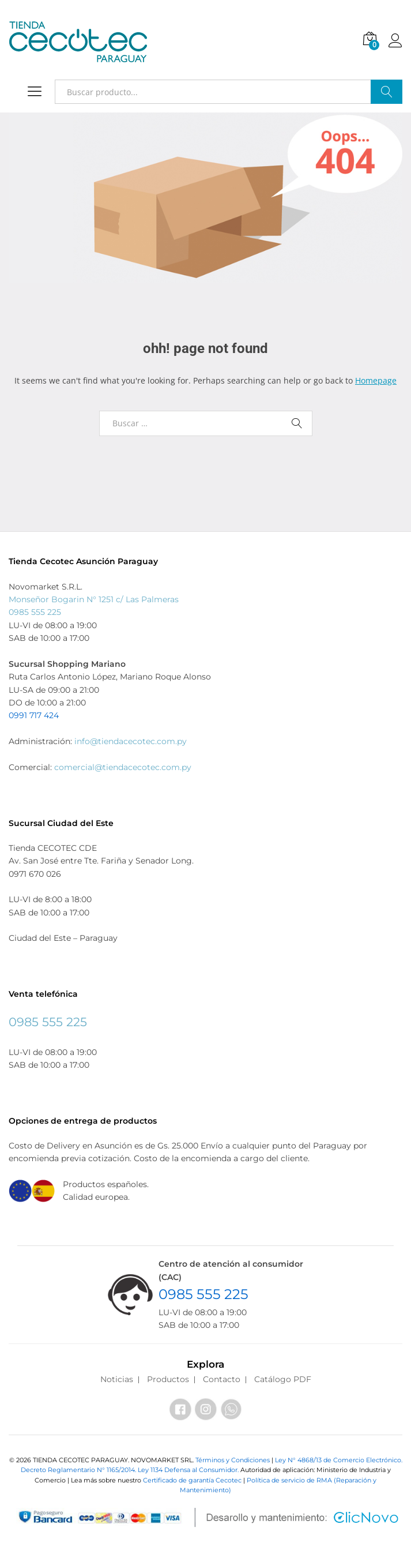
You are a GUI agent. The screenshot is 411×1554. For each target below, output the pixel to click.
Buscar (386, 92)
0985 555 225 (35, 612)
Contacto (221, 1379)
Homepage (376, 380)
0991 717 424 (34, 715)
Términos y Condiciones (233, 1460)
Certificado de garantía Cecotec (192, 1480)
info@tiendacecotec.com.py (130, 741)
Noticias (116, 1379)
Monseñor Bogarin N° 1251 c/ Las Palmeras (94, 599)
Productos (168, 1379)
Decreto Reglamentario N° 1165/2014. (79, 1470)
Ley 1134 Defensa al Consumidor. (188, 1470)
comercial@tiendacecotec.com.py (122, 767)
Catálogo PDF (282, 1379)
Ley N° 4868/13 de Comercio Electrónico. (338, 1460)
